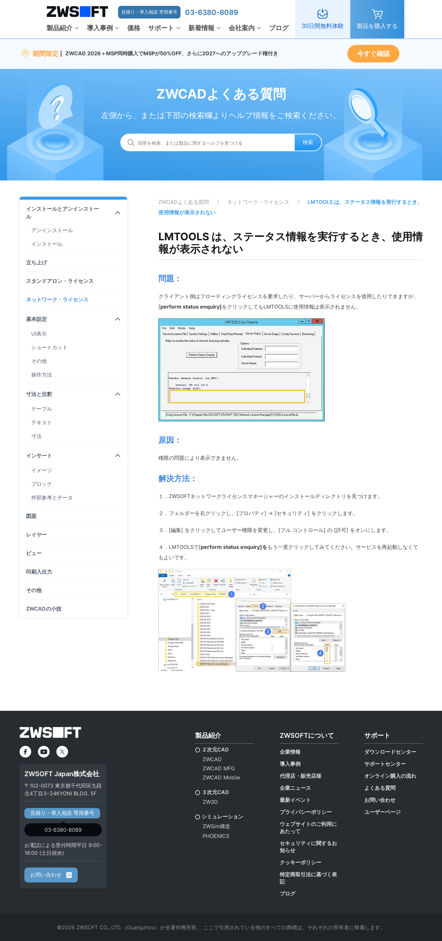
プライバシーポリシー (306, 812)
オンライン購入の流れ (390, 776)
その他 (39, 361)
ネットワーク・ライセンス (57, 299)
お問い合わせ (51, 874)
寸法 (36, 436)
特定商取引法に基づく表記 (308, 878)
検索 (308, 142)
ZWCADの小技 (43, 608)
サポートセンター (385, 764)
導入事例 (100, 28)
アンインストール (52, 230)
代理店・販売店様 (300, 776)
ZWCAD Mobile (221, 777)
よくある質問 (379, 788)
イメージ (41, 470)
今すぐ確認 (373, 54)
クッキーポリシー (300, 862)
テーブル (41, 408)
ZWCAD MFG (219, 768)
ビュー (34, 553)
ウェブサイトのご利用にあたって (308, 827)
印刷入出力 (39, 571)
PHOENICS (216, 836)
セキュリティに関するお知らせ (308, 847)
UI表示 (39, 333)
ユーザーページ (382, 812)
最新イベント (295, 800)
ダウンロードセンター (390, 752)
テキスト (41, 422)
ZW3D (210, 802)
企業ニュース (295, 788)
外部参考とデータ (52, 497)
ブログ (278, 28)
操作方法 (41, 374)
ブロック (41, 484)
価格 (133, 28)
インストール (46, 244)
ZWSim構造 (216, 826)
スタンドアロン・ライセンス (60, 281)
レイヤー (36, 534)
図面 (31, 516)
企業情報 (290, 752)
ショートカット (49, 347)
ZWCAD (212, 759)
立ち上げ (36, 262)
